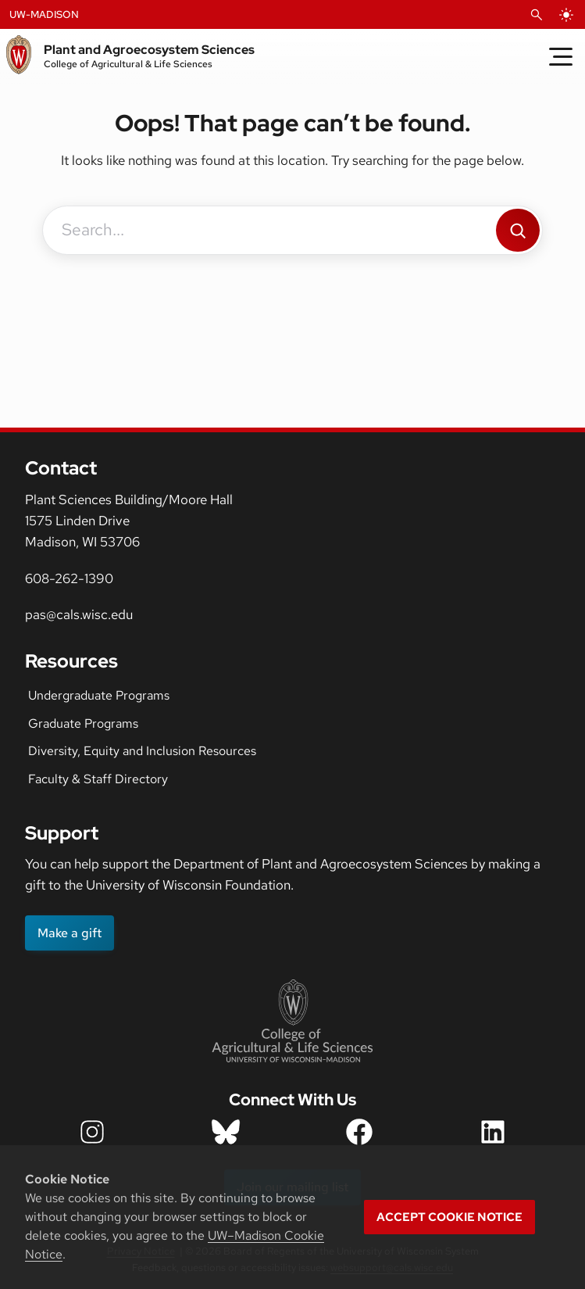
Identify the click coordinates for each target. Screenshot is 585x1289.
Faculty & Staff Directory (98, 779)
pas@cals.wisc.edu (79, 614)
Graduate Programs (83, 723)
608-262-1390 (69, 578)
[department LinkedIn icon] (492, 1132)
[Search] (518, 230)
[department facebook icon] (359, 1132)
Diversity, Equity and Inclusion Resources (142, 751)
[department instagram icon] (92, 1132)
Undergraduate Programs (98, 695)
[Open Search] (536, 15)
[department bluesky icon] (225, 1132)
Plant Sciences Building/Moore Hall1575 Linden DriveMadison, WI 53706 (129, 520)
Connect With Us (292, 1099)
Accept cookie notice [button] (449, 1217)
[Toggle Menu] (561, 56)
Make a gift (69, 933)
